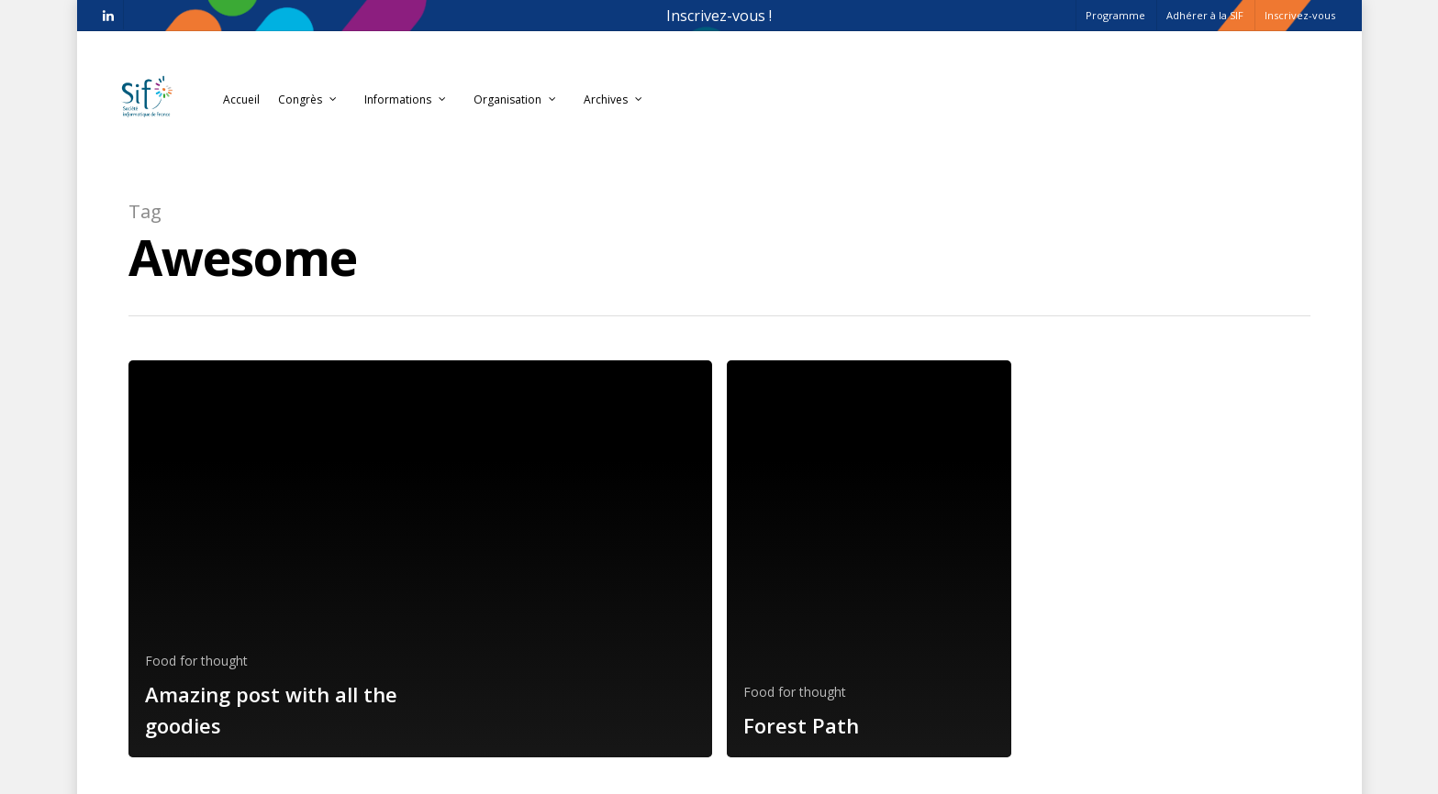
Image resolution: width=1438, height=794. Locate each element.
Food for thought (196, 660)
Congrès (308, 100)
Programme (1115, 15)
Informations (406, 100)
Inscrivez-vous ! (719, 16)
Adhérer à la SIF (1204, 15)
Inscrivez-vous (1300, 15)
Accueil (241, 99)
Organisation (516, 100)
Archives (614, 100)
